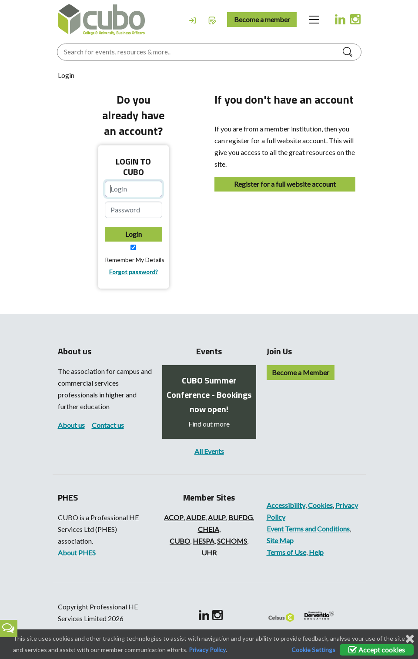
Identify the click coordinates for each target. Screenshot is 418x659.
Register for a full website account (285, 184)
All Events (209, 451)
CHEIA (208, 529)
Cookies (320, 505)
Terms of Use (286, 552)
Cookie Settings (313, 649)
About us (71, 425)
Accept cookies (376, 650)
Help (316, 552)
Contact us (108, 425)
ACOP (174, 517)
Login (133, 234)
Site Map (280, 540)
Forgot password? (133, 272)
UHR (209, 552)
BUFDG (240, 517)
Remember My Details (134, 259)
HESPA (203, 541)
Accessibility (286, 505)
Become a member (262, 19)
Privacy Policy (207, 649)
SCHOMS (232, 541)
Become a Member (300, 372)
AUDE (195, 517)
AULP (217, 517)
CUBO (180, 541)
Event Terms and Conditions (308, 529)
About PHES (77, 552)
